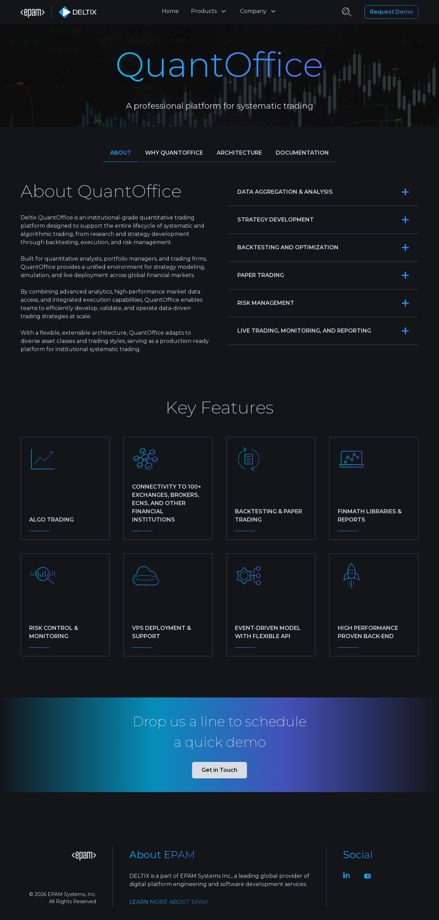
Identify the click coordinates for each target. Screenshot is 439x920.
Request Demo (391, 12)
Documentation (302, 153)
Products (209, 11)
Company (258, 11)
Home (170, 11)
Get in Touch (219, 770)
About (120, 153)
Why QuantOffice (174, 153)
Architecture (239, 153)
